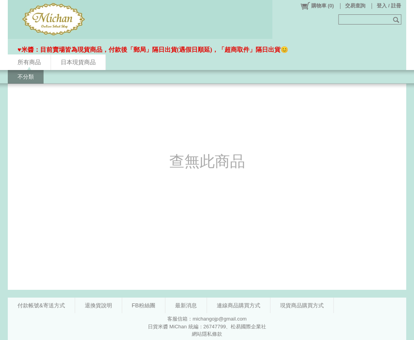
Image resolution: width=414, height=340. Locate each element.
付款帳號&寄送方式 (41, 305)
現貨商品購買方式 (302, 305)
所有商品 (29, 62)
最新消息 (186, 305)
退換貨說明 (98, 305)
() (317, 6)
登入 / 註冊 (389, 6)
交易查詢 (355, 6)
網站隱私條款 (207, 334)
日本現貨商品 (78, 62)
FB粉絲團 (143, 305)
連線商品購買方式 (238, 305)
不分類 (26, 77)
